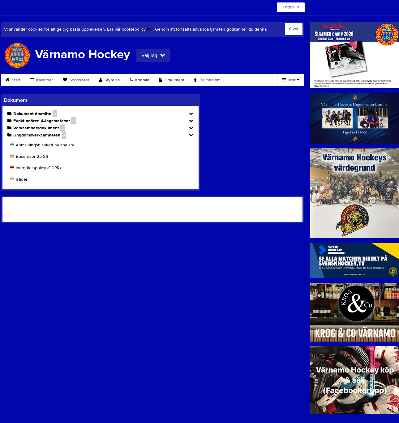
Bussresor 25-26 (32, 156)
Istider (22, 179)
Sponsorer (76, 80)
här (150, 29)
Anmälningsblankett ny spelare (45, 145)
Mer (290, 80)
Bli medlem (207, 80)
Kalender (41, 80)
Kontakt (139, 80)
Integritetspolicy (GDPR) (38, 168)
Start (13, 80)
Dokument (171, 80)
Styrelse (109, 80)
